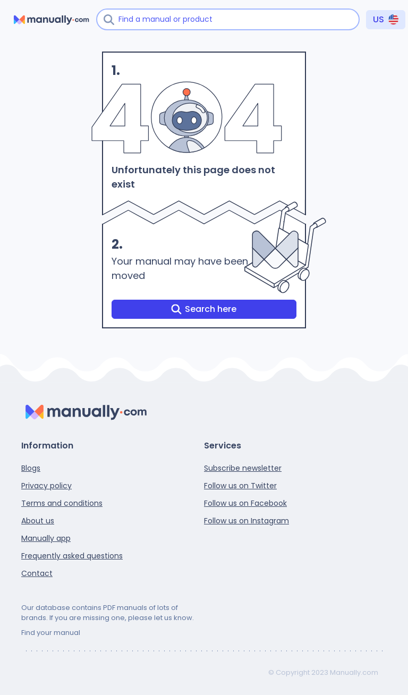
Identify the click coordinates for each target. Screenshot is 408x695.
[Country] (385, 19)
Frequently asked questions (72, 555)
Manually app (46, 538)
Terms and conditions (62, 503)
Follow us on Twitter (240, 485)
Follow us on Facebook (245, 503)
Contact (37, 573)
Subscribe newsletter (243, 468)
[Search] (109, 19)
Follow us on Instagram (246, 520)
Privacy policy (46, 485)
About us (37, 520)
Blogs (30, 468)
